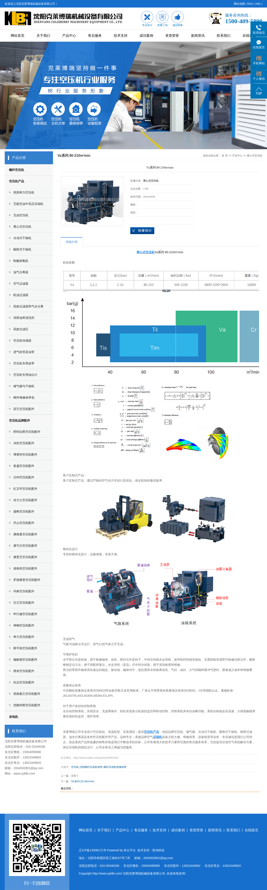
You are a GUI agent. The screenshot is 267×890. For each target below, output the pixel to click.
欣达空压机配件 (23, 682)
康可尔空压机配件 (25, 545)
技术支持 (120, 35)
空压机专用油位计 (25, 374)
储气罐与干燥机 (23, 386)
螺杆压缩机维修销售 (115, 767)
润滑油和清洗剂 (23, 317)
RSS (250, 3)
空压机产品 (16, 181)
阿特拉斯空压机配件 (26, 431)
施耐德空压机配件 (25, 659)
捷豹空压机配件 (23, 511)
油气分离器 (20, 272)
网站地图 (239, 3)
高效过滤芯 (20, 329)
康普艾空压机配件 (25, 557)
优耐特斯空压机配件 (26, 705)
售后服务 (95, 35)
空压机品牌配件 (19, 420)
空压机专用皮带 (23, 363)
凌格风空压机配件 (25, 568)
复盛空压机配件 (23, 466)
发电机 (13, 716)
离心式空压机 (22, 226)
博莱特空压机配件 (25, 454)
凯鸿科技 (158, 850)
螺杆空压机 (16, 170)
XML (258, 3)
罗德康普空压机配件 (26, 580)
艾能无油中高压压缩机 (28, 204)
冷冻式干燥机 (22, 238)
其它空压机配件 (23, 409)
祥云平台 (130, 850)
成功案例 (146, 35)
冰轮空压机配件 (23, 443)
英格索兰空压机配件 (26, 693)
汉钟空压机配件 (23, 477)
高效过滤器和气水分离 (28, 306)
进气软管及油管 (23, 352)
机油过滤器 (20, 295)
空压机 (75, 767)
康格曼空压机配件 (25, 534)
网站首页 (17, 35)
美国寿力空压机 (23, 192)
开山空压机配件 (23, 523)
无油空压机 (20, 215)
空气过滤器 (20, 283)
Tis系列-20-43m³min (82, 781)
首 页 (225, 155)
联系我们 (224, 35)
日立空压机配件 (23, 602)
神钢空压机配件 (23, 625)
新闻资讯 (198, 35)
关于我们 (43, 35)
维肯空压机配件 (23, 671)
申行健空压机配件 (25, 614)
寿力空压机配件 (23, 636)
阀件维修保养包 (23, 397)
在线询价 (142, 230)
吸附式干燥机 (22, 249)
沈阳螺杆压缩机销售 (91, 767)
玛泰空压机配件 (23, 591)
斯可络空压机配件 (25, 648)
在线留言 (249, 35)
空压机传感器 (22, 340)
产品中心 (69, 35)
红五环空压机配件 (25, 488)
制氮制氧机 (20, 260)
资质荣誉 (172, 35)
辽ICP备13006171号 (92, 850)
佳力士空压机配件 (25, 500)
